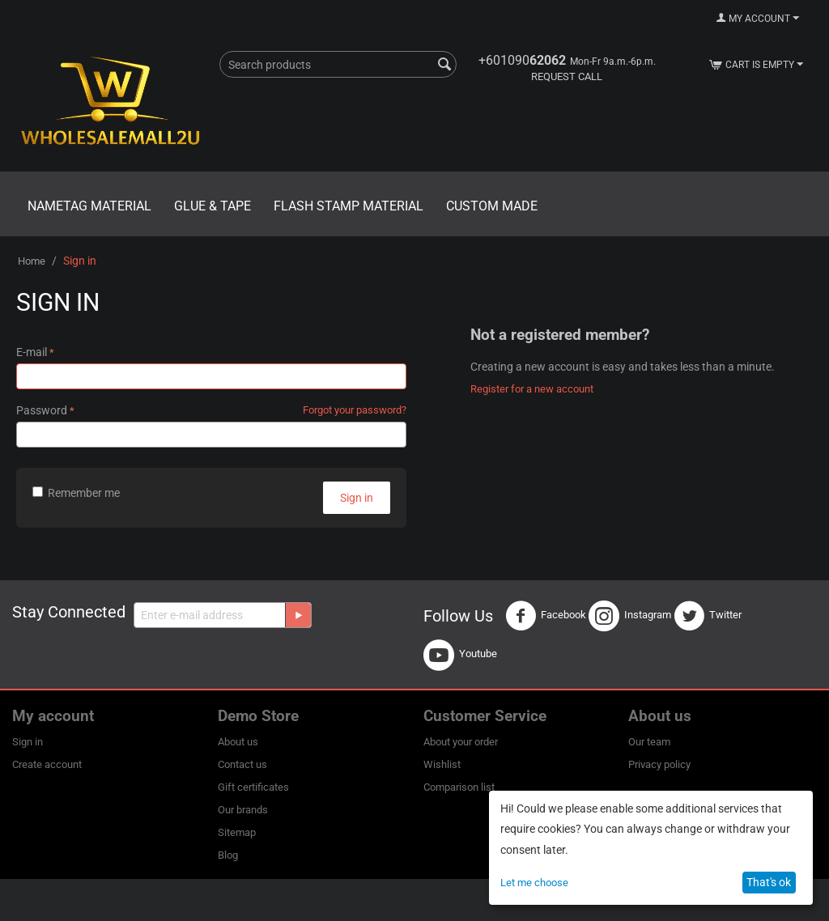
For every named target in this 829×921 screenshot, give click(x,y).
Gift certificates (253, 787)
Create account (47, 764)
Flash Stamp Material (348, 206)
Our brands (243, 810)
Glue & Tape (212, 206)
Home (31, 261)
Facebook (545, 616)
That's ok (768, 882)
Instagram (630, 616)
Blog (228, 855)
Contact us (242, 764)
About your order (460, 742)
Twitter (708, 616)
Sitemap (237, 832)
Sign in (356, 497)
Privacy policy (659, 764)
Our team (649, 742)
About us (238, 742)
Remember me (76, 492)
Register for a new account (531, 389)
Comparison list (459, 787)
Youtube (460, 654)
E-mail (31, 352)
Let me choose (534, 882)
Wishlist (442, 764)
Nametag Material (89, 206)
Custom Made (492, 206)
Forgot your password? (354, 410)
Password (41, 410)
